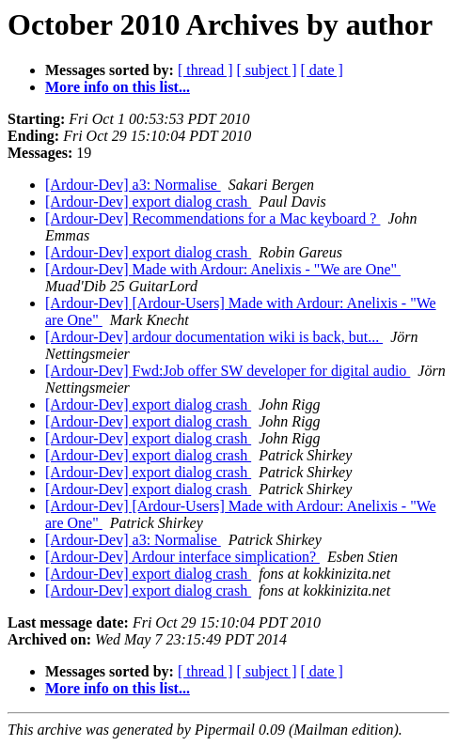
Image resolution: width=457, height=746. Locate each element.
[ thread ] (205, 70)
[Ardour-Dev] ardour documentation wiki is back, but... (214, 337)
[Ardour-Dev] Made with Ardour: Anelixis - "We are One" (223, 269)
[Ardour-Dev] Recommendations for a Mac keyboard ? (212, 218)
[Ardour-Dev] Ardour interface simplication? (182, 557)
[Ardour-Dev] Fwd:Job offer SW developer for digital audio (227, 371)
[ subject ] (267, 70)
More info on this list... (117, 87)
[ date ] (322, 70)
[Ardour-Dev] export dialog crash (148, 202)
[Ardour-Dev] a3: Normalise (133, 185)
